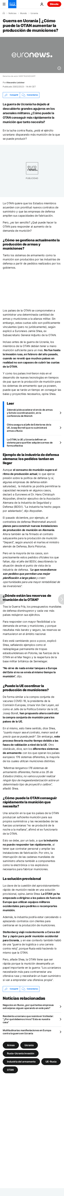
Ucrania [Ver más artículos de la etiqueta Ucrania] (29, 1045)
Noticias (12, 13)
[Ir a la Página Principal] (12, 4)
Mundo (23, 13)
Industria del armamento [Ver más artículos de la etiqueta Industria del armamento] (21, 1061)
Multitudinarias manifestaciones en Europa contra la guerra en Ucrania (27, 1032)
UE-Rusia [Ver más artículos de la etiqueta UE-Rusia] (51, 1061)
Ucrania (34, 13)
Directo (54, 4)
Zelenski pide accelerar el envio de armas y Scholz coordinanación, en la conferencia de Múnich (30, 412)
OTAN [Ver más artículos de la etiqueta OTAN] (10, 1069)
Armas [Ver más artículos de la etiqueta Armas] (11, 1045)
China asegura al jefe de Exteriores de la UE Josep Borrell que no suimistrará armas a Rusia (29, 427)
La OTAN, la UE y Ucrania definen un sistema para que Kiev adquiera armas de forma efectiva (30, 442)
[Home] (4, 13)
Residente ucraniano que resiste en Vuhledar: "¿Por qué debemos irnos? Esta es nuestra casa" (28, 1019)
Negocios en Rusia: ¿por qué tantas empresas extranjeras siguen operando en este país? (28, 1006)
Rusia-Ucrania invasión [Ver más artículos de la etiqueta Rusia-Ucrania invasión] (20, 1053)
